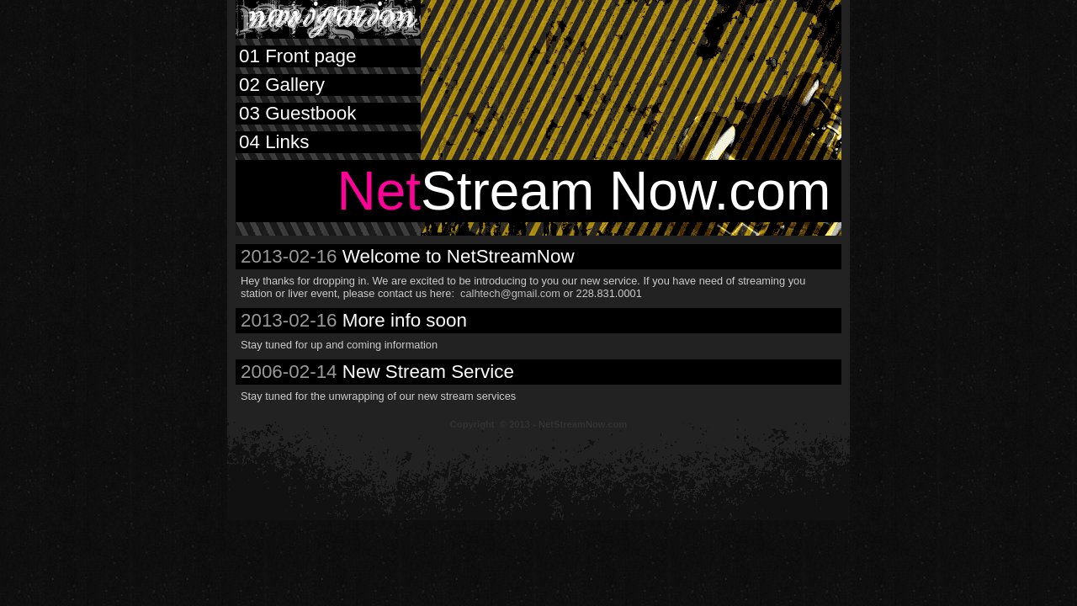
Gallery (280, 84)
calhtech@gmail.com (510, 293)
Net (379, 191)
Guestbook (296, 113)
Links (272, 141)
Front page (296, 55)
